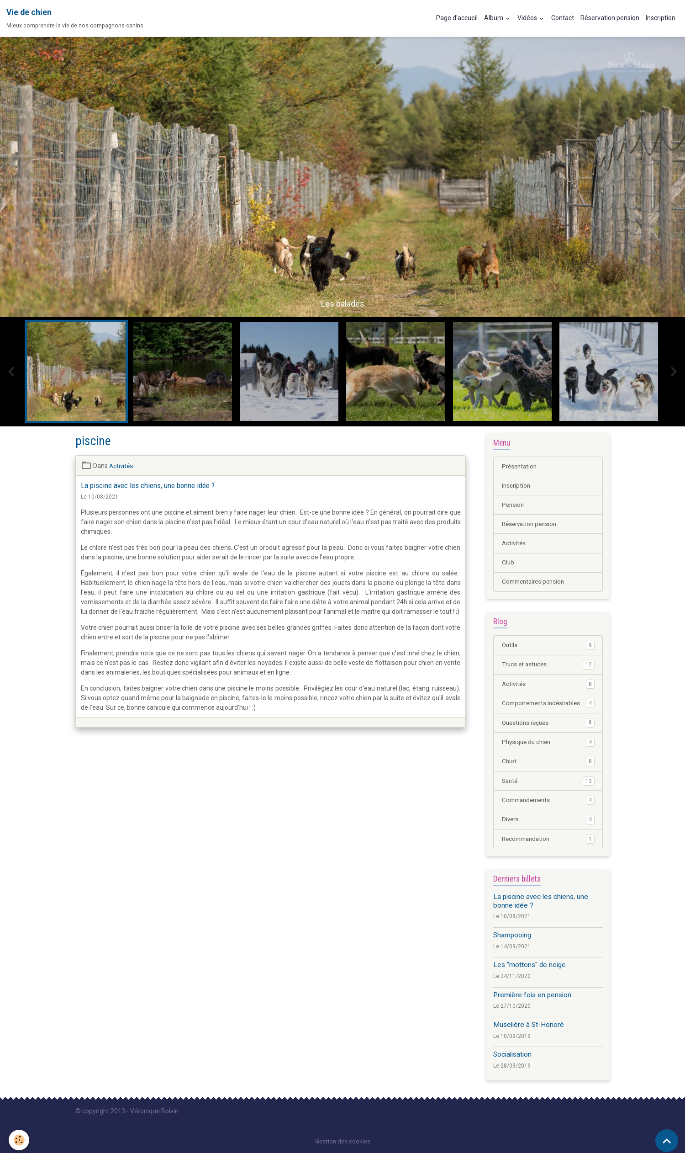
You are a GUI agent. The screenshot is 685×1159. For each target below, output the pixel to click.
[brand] (74, 18)
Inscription (660, 17)
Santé (548, 786)
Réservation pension (609, 17)
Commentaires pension (535, 584)
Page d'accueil (457, 17)
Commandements (548, 805)
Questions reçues (548, 727)
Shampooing (512, 941)
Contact (562, 17)
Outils (548, 648)
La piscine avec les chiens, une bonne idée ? (148, 485)
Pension (513, 506)
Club (508, 565)
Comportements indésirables (548, 707)
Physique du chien (548, 746)
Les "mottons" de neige (529, 971)
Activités (121, 465)
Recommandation (548, 845)
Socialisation (512, 1061)
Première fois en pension (532, 1001)
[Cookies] (19, 1140)
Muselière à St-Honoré (528, 1031)
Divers (548, 825)
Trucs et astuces (548, 668)
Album (494, 17)
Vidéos (527, 17)
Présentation (520, 466)
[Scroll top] (666, 1140)
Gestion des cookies (342, 1147)
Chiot (548, 766)
